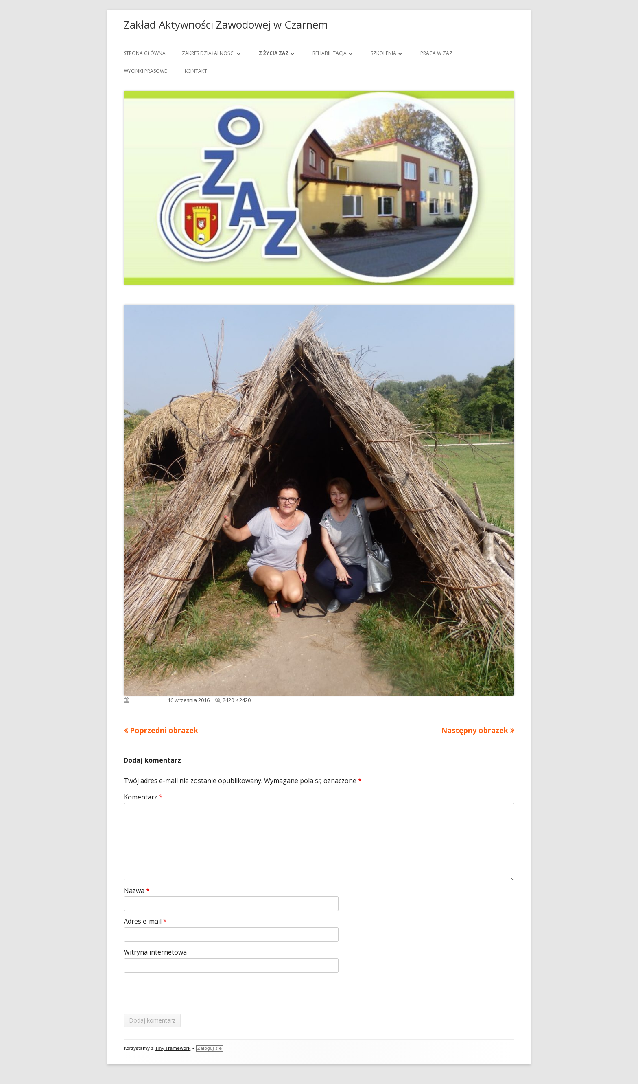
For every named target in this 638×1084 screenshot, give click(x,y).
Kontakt (196, 71)
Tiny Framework (172, 1048)
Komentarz (143, 796)
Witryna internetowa (155, 952)
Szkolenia (383, 53)
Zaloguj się (209, 1048)
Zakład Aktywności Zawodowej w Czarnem (226, 24)
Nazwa (137, 890)
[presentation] (185, 993)
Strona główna (145, 53)
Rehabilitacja (329, 53)
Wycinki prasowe (145, 71)
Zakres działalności (208, 53)
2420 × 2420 (237, 700)
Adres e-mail (145, 921)
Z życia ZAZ (273, 53)
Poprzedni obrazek (164, 730)
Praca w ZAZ (436, 53)
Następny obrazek (474, 730)
